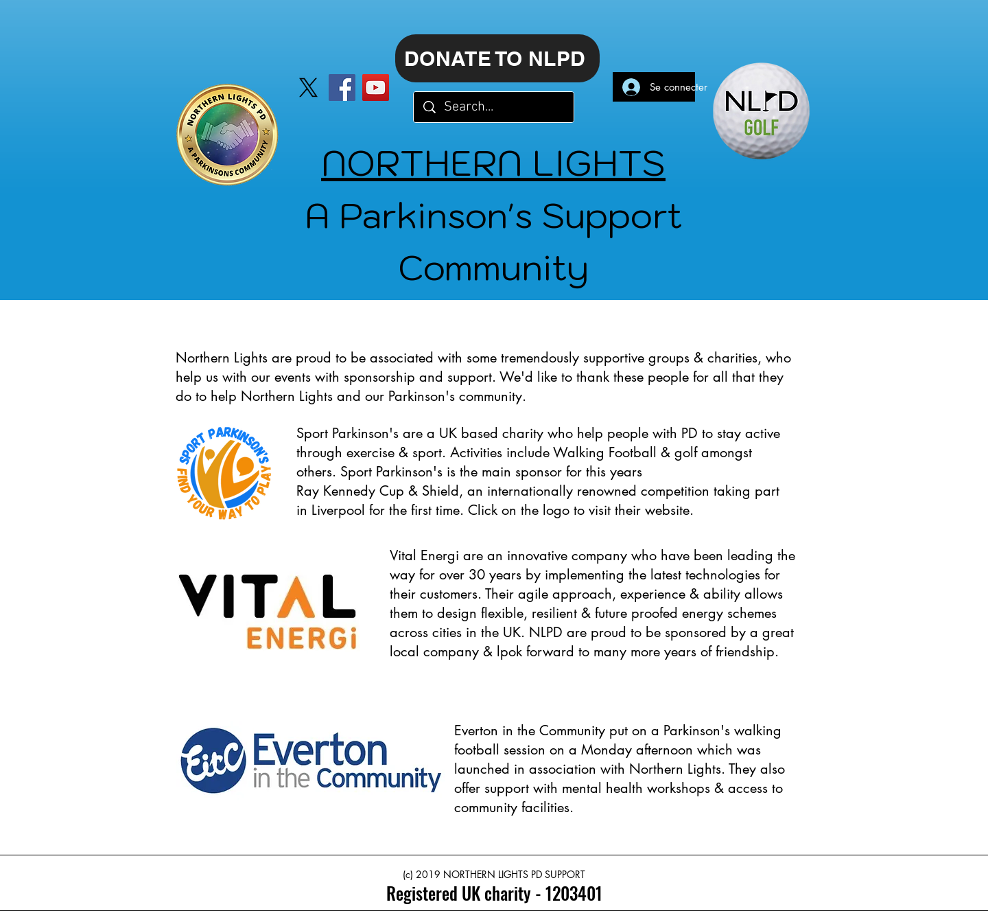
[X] (308, 87)
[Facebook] (342, 87)
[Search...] (494, 107)
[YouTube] (375, 87)
